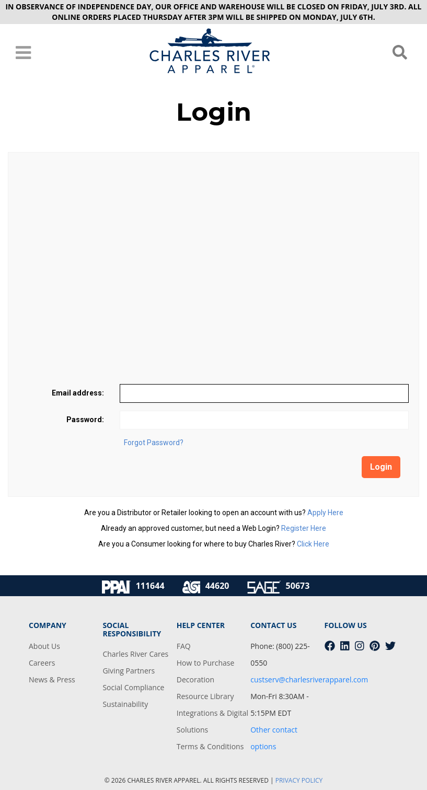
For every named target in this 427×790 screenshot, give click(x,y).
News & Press (52, 679)
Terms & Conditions (210, 746)
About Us (44, 646)
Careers (42, 663)
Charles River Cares (135, 654)
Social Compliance (133, 687)
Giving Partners (128, 671)
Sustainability (125, 704)
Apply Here (325, 512)
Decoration (195, 679)
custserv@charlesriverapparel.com (309, 679)
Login (381, 467)
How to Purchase (206, 663)
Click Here (313, 544)
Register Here (303, 528)
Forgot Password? (153, 442)
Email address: (78, 393)
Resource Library (205, 696)
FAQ (184, 646)
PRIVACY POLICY (299, 780)
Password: (85, 419)
